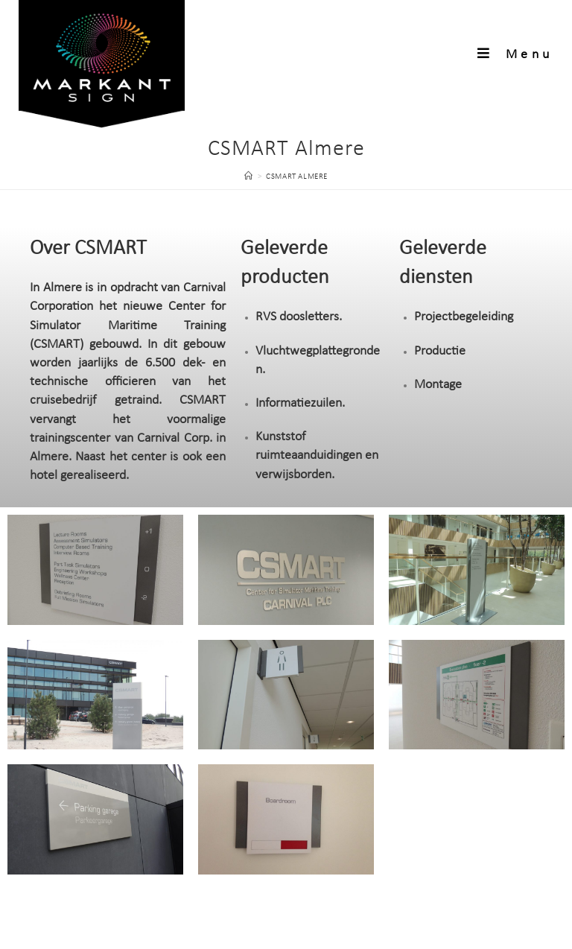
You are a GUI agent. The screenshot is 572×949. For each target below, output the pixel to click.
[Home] (248, 177)
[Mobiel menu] (515, 55)
